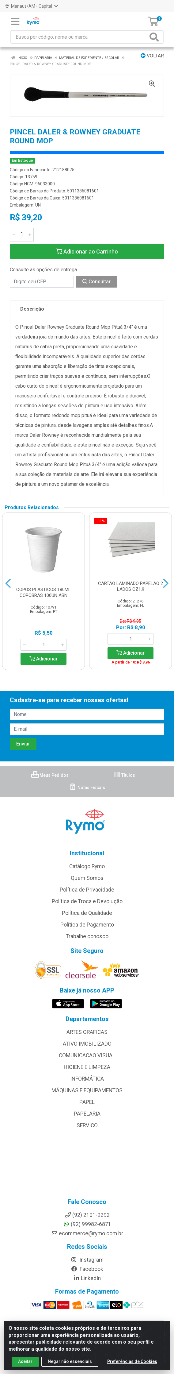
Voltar (152, 56)
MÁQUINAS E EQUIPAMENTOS (87, 1090)
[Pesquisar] (155, 37)
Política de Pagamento (87, 925)
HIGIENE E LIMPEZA (87, 1067)
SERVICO (87, 1125)
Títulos (124, 775)
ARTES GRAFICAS (87, 1032)
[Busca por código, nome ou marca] (79, 37)
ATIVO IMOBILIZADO (87, 1044)
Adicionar (43, 659)
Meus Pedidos (50, 775)
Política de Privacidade (87, 890)
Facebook (87, 1269)
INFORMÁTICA (87, 1079)
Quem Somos (87, 878)
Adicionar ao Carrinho (87, 251)
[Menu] (15, 21)
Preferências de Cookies (132, 1361)
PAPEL (87, 1102)
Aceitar (25, 1361)
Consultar (96, 281)
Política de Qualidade (87, 913)
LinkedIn (87, 1278)
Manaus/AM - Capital (32, 6)
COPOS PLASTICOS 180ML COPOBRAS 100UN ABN (43, 592)
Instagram (87, 1260)
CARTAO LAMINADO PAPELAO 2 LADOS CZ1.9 (130, 586)
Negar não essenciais (70, 1361)
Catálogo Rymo (87, 866)
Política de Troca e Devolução (87, 901)
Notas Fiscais (87, 787)
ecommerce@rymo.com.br (87, 1233)
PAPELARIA (87, 1114)
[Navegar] (8, 583)
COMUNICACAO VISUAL (87, 1055)
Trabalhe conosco (87, 936)
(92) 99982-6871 (87, 1224)
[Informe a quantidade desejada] (22, 235)
